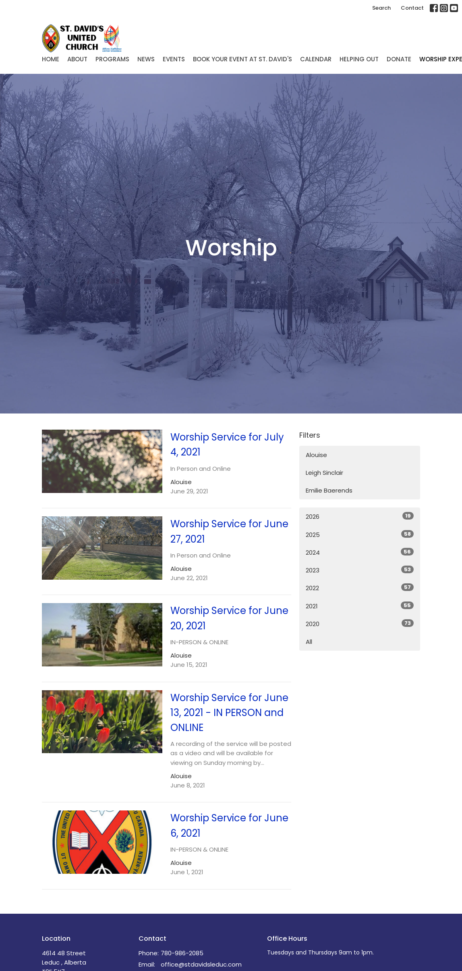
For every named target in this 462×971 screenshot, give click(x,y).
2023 (360, 570)
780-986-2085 (182, 953)
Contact (412, 8)
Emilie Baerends (329, 490)
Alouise (316, 455)
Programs (112, 59)
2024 (360, 552)
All (309, 641)
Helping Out (359, 59)
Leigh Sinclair (324, 472)
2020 (360, 623)
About (77, 59)
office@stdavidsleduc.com (201, 964)
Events (174, 59)
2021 (360, 605)
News (146, 59)
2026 (360, 516)
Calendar (315, 59)
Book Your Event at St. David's (242, 59)
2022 (360, 587)
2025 (360, 534)
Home (50, 59)
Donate (399, 59)
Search (381, 8)
